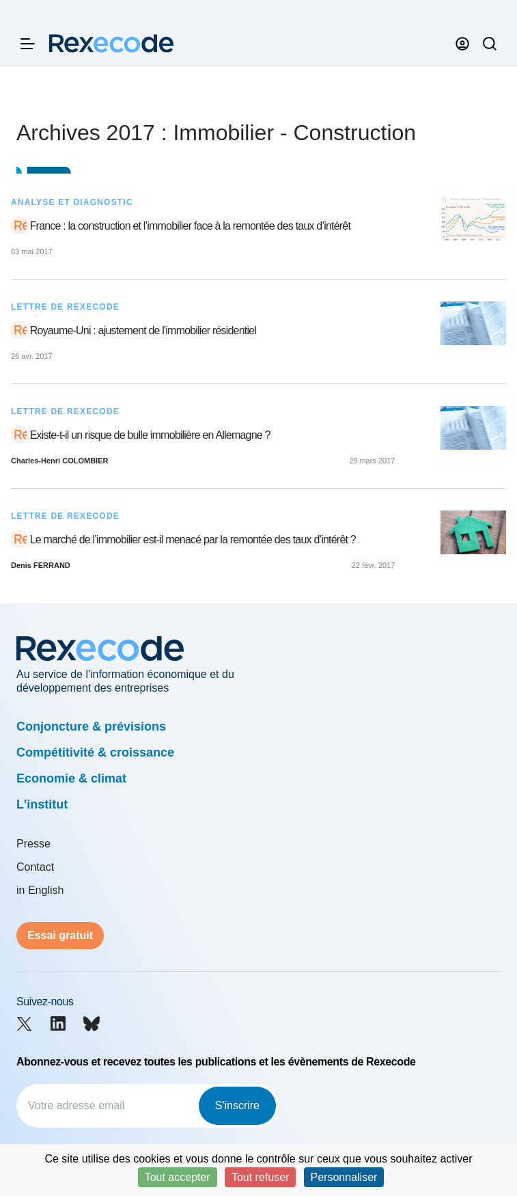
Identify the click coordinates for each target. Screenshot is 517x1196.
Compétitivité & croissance (95, 752)
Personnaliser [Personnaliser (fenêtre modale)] (344, 1177)
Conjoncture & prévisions (91, 726)
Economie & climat (71, 778)
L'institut (42, 804)
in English (40, 890)
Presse (33, 844)
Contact (35, 867)
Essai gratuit (60, 935)
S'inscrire (237, 1105)
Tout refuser (260, 1177)
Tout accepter (177, 1177)
